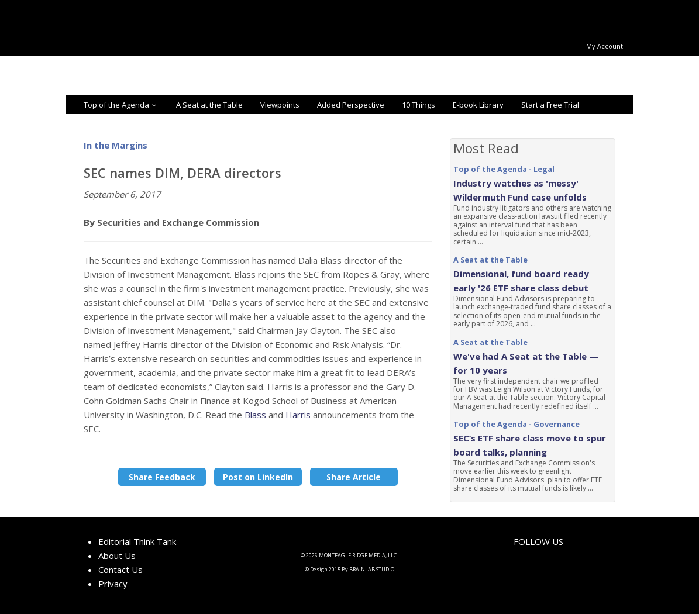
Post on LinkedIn (258, 476)
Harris (298, 414)
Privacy (113, 583)
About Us (117, 555)
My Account (604, 46)
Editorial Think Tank (137, 541)
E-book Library (478, 104)
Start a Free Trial (550, 104)
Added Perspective (350, 104)
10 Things (418, 104)
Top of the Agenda (121, 104)
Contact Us (120, 569)
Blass (256, 414)
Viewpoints (279, 104)
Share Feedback (162, 476)
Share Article (353, 476)
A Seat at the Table (209, 104)
